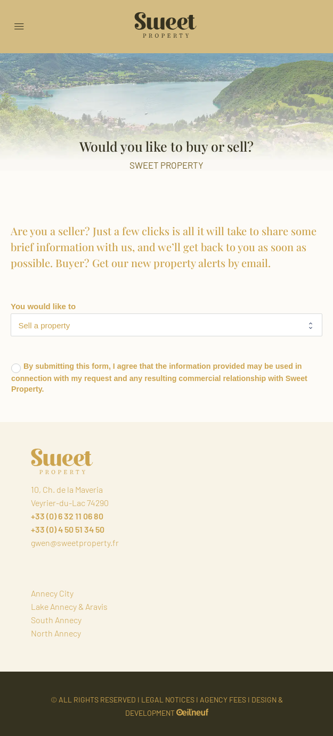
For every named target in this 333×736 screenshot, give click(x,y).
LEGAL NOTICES (167, 699)
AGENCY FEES (223, 699)
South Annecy (56, 620)
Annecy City (52, 593)
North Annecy (56, 633)
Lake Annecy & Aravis (69, 606)
